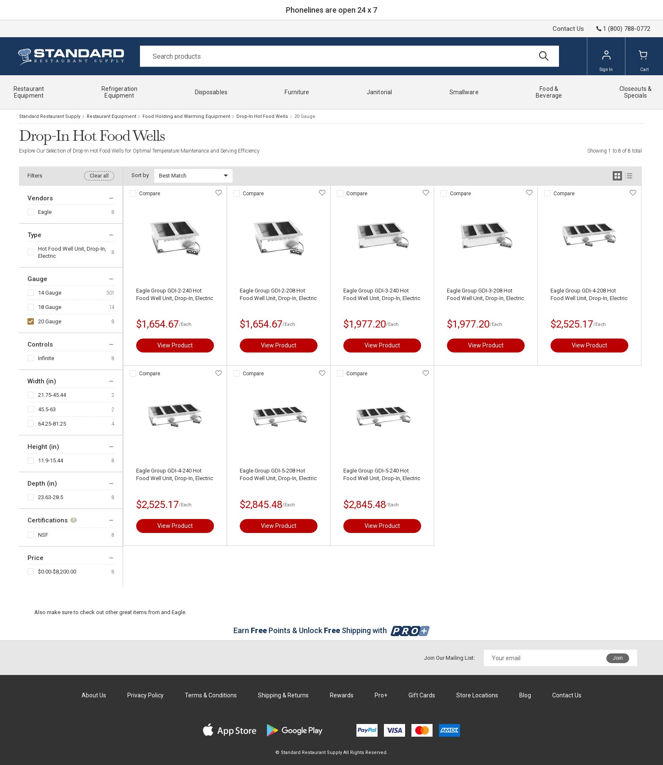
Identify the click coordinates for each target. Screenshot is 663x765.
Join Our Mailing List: (449, 658)
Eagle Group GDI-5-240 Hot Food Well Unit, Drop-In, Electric (381, 474)
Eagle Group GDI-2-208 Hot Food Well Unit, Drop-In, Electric (278, 294)
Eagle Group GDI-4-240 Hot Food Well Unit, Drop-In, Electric (174, 474)
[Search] (349, 56)
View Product (175, 345)
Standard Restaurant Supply (49, 116)
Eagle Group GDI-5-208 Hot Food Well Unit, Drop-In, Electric (278, 474)
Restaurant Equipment (111, 116)
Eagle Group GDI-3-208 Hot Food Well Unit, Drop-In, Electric (485, 294)
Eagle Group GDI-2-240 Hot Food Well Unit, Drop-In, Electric (174, 294)
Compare (149, 194)
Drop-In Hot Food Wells (262, 116)
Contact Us (568, 29)
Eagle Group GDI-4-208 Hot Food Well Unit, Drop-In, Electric (589, 294)
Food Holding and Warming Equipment (186, 116)
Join (618, 658)
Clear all (99, 176)
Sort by (140, 175)
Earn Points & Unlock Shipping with (331, 630)
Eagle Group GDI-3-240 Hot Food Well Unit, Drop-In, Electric (381, 294)
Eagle (45, 212)
